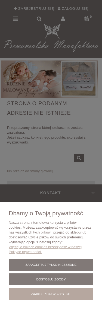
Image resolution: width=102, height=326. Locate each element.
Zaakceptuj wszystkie (51, 294)
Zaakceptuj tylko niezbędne (51, 264)
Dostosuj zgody (51, 279)
